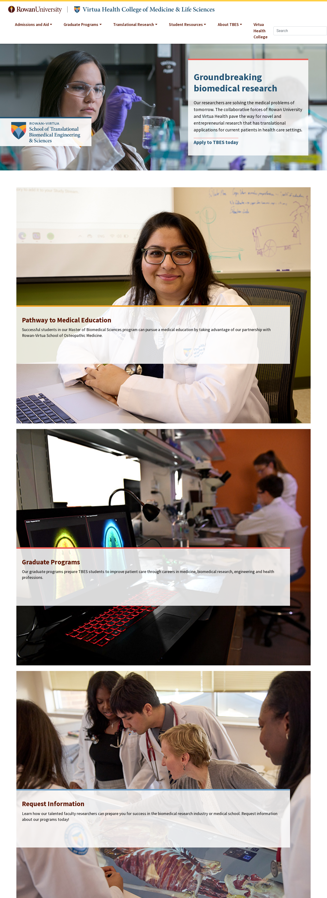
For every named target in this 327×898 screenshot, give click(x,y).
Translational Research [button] (133, 24)
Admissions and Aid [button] (32, 24)
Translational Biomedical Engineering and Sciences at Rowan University (144, 10)
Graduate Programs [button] (81, 24)
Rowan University (35, 10)
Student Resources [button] (186, 24)
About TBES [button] (228, 24)
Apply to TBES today (216, 142)
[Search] (300, 30)
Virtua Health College (261, 31)
